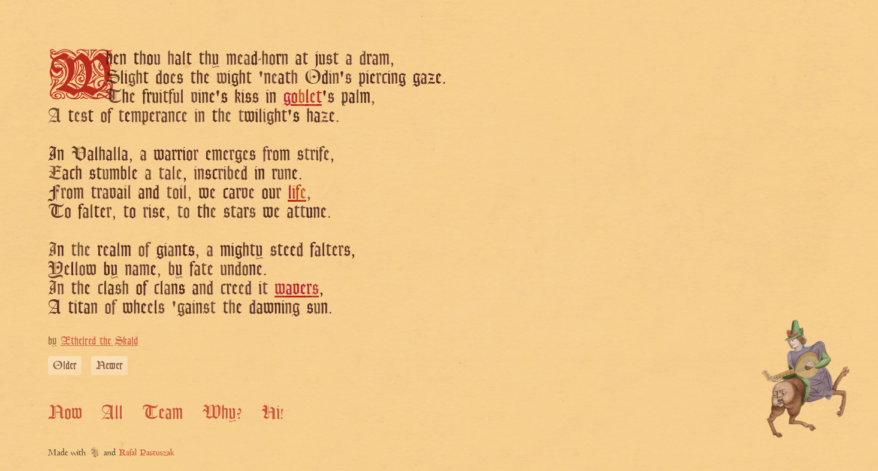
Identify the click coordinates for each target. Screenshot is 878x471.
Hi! (272, 411)
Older (65, 365)
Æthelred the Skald (99, 340)
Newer (109, 365)
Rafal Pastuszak (146, 453)
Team (162, 411)
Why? (222, 411)
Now (65, 411)
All (112, 411)
